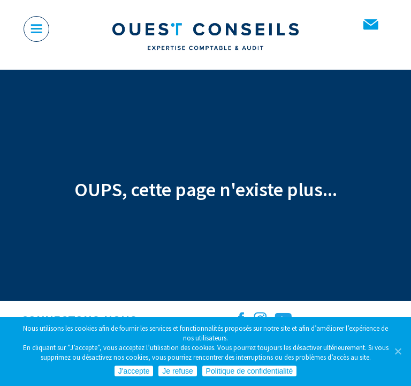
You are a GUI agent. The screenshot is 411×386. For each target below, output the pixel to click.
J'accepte (134, 371)
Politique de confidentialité (249, 371)
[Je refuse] (397, 351)
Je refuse (177, 371)
